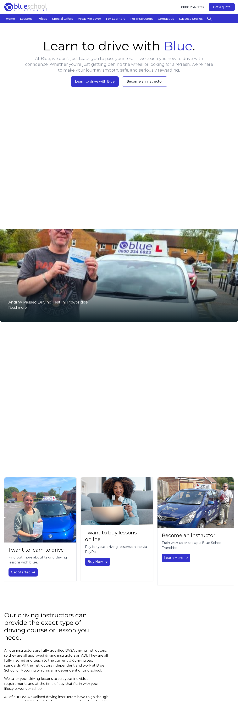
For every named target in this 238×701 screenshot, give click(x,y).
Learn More (176, 558)
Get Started (23, 572)
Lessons (26, 19)
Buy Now (97, 562)
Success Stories (191, 19)
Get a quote (222, 7)
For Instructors (141, 19)
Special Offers (62, 19)
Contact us (166, 19)
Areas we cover (89, 19)
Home (10, 19)
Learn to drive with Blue (95, 81)
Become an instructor (144, 81)
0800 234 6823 (192, 7)
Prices (42, 19)
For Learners (115, 19)
